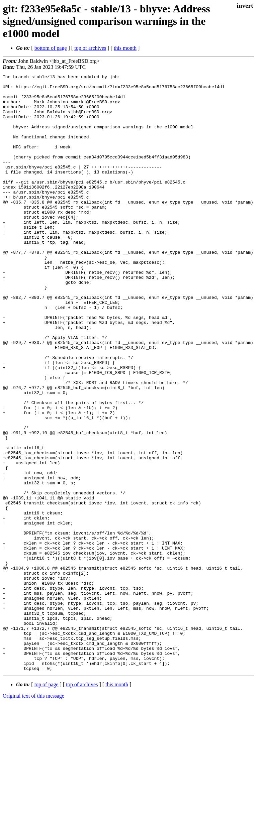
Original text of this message (33, 815)
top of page (46, 804)
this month (125, 48)
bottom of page (50, 48)
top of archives (90, 48)
